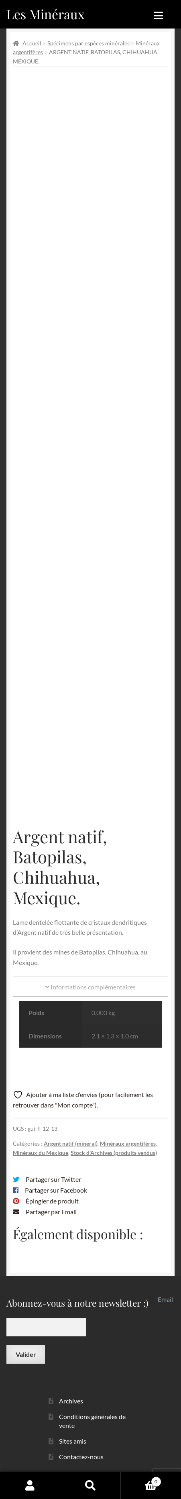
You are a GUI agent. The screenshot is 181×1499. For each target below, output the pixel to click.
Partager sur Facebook (56, 1190)
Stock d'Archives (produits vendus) (114, 1152)
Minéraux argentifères (128, 1143)
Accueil (31, 43)
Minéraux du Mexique (40, 1152)
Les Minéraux (45, 13)
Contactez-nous (81, 1456)
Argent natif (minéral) (71, 1143)
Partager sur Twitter (53, 1179)
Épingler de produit (52, 1201)
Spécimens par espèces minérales (88, 43)
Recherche (90, 1485)
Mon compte (30, 1485)
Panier (141, 1480)
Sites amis (72, 1441)
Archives (71, 1401)
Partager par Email (51, 1212)
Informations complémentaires (90, 987)
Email (165, 1299)
